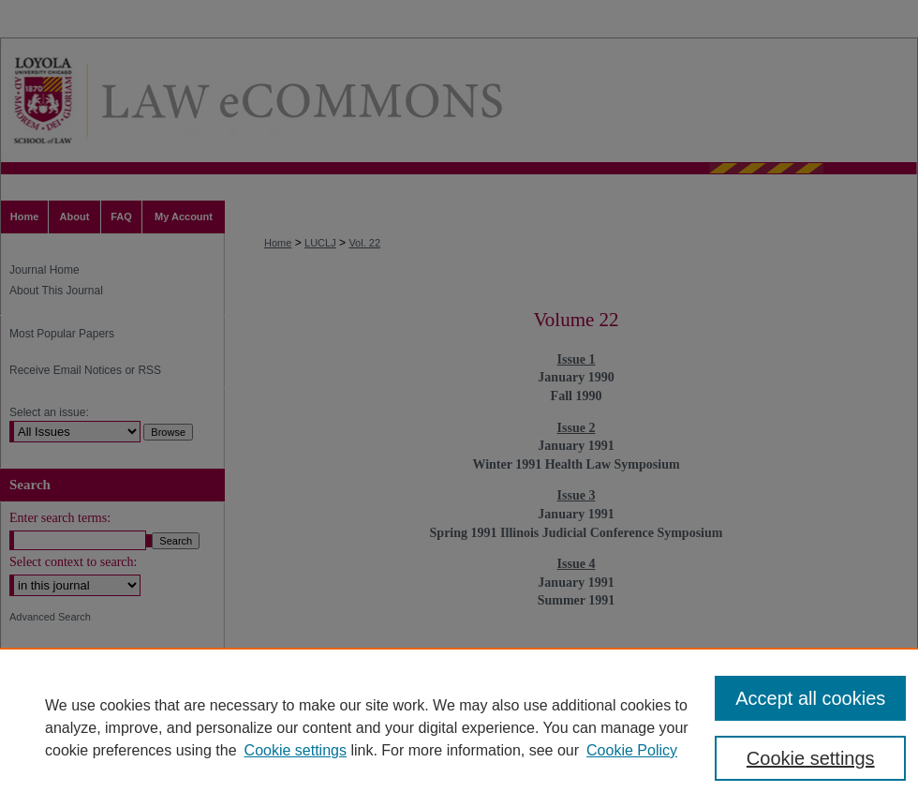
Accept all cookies (810, 698)
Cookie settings (295, 750)
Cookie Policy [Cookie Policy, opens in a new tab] (631, 750)
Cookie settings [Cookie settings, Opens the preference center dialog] (811, 758)
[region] (459, 727)
